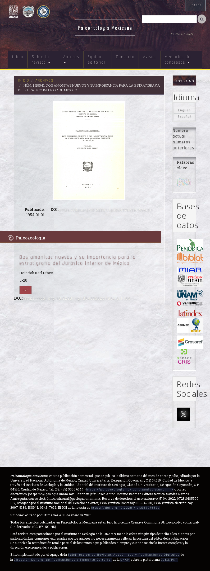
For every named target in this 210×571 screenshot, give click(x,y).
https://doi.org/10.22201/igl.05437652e (125, 508)
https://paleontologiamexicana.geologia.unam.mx (130, 490)
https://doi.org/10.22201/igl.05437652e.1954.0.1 (106, 209)
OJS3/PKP (169, 560)
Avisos (149, 56)
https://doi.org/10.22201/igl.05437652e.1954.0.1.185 (77, 298)
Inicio (17, 56)
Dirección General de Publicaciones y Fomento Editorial (63, 560)
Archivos (44, 80)
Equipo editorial (96, 59)
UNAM (125, 560)
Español (184, 117)
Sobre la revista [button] (41, 59)
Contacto (125, 56)
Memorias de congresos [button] (178, 59)
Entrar (195, 5)
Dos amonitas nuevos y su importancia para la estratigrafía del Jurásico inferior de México (77, 260)
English (184, 110)
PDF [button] (25, 289)
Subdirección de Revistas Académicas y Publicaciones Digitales (124, 555)
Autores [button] (71, 58)
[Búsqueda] (169, 19)
